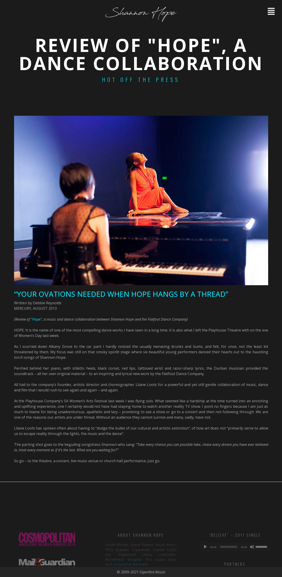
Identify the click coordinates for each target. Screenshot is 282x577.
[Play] (205, 564)
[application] (235, 564)
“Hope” (36, 319)
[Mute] (252, 564)
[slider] (228, 564)
